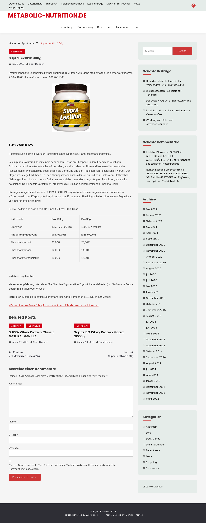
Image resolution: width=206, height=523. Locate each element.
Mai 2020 (151, 286)
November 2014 (155, 345)
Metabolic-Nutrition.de (47, 15)
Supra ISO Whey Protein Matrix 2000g (99, 334)
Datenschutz (35, 3)
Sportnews (16, 51)
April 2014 (152, 375)
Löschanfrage (95, 3)
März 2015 (152, 333)
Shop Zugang (16, 7)
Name (13, 421)
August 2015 (153, 315)
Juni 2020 (151, 280)
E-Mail (13, 434)
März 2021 (152, 238)
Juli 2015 (151, 321)
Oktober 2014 (154, 351)
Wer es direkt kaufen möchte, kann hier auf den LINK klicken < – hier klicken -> (53, 305)
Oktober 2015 (154, 303)
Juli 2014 (151, 369)
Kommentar (15, 383)
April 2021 (152, 232)
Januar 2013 (153, 380)
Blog (148, 432)
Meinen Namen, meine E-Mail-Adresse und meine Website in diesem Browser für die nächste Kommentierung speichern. (62, 466)
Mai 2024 (151, 209)
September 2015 (156, 309)
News (136, 3)
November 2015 (155, 298)
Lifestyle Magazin (153, 486)
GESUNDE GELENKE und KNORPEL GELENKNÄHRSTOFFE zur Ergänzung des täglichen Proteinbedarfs (168, 177)
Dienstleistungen (155, 444)
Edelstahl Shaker (155, 152)
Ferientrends (153, 450)
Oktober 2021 (154, 221)
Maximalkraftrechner (118, 3)
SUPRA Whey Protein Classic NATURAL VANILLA (31, 334)
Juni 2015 (151, 327)
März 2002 (152, 398)
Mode (149, 456)
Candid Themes (134, 514)
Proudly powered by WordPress (81, 514)
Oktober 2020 (154, 256)
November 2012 (155, 392)
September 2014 (156, 357)
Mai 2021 (151, 227)
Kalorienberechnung (72, 3)
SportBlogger (36, 63)
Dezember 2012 (155, 386)
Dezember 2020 (155, 244)
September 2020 (156, 262)
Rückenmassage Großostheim (163, 169)
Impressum (52, 3)
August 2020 (153, 268)
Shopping (151, 462)
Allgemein (16, 325)
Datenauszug (16, 3)
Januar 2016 (153, 292)
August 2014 (153, 363)
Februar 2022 (154, 215)
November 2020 (155, 250)
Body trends (153, 438)
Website (14, 447)
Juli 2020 (151, 274)
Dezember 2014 (155, 339)
